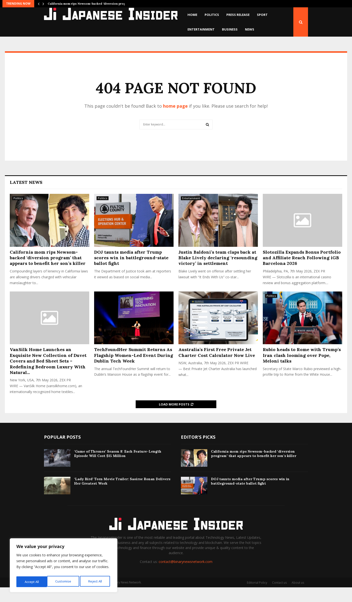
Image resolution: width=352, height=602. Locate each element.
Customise (32, 581)
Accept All (96, 581)
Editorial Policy (257, 597)
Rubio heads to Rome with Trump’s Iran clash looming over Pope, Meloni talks (302, 369)
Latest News (26, 197)
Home (192, 14)
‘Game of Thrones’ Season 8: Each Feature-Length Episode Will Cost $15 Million (117, 468)
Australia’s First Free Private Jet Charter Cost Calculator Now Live (216, 367)
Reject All (64, 581)
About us (298, 597)
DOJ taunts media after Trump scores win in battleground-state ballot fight (131, 272)
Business (230, 29)
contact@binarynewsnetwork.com (185, 576)
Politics (212, 14)
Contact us (279, 597)
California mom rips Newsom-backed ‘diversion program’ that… (94, 3)
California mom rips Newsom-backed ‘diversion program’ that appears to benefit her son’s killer (48, 272)
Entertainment (201, 29)
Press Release (238, 14)
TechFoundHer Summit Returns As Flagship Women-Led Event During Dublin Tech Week (133, 369)
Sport (262, 14)
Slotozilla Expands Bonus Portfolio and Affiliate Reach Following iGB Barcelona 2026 (302, 272)
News (249, 29)
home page (175, 121)
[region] (63, 566)
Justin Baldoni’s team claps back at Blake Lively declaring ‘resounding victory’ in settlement (217, 272)
